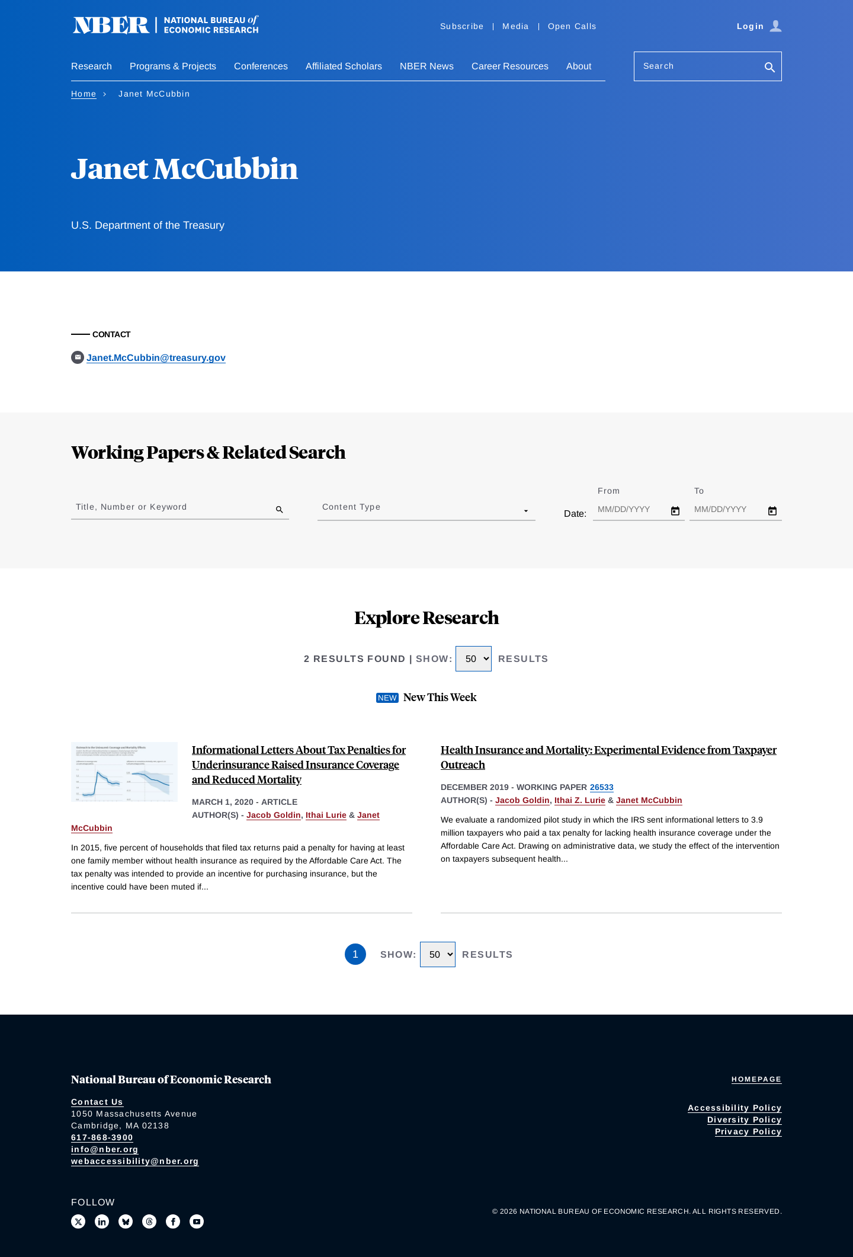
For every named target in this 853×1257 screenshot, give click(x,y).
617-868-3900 (102, 1137)
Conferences (261, 66)
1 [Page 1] (355, 954)
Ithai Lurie (326, 815)
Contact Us (97, 1101)
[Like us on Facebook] (173, 1221)
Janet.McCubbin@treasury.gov (156, 358)
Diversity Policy (744, 1119)
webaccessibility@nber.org (135, 1161)
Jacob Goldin (273, 815)
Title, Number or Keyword (131, 506)
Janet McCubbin (649, 800)
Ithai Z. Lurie (579, 800)
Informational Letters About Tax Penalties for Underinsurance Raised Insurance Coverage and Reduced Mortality (299, 764)
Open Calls (572, 26)
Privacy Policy (749, 1131)
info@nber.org (105, 1149)
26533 (602, 787)
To (709, 490)
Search (658, 66)
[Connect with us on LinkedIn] (102, 1221)
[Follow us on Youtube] (197, 1221)
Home (84, 93)
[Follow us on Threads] (149, 1221)
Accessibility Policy (735, 1107)
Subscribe (462, 26)
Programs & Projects (173, 66)
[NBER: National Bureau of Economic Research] (175, 31)
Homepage (757, 1079)
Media (515, 26)
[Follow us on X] (78, 1221)
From (619, 490)
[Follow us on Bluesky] (125, 1221)
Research (91, 66)
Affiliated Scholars (344, 66)
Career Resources (510, 66)
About (578, 66)
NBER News (427, 66)
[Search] (770, 68)
